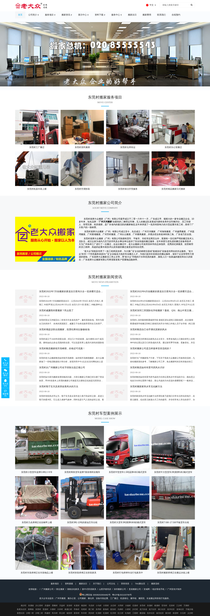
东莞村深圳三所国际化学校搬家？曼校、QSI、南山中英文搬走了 (163, 310)
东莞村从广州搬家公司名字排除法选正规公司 (62, 367)
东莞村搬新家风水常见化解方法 (146, 386)
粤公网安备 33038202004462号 (95, 595)
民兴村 (55, 613)
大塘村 (53, 609)
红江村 (120, 613)
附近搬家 (60, 589)
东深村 (69, 605)
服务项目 (55, 583)
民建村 (47, 613)
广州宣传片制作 (174, 589)
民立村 (62, 613)
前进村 (175, 613)
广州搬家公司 (47, 589)
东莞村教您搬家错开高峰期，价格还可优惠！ (62, 348)
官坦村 (164, 605)
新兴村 (168, 613)
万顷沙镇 (189, 609)
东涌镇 (31, 605)
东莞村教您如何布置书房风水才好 (147, 367)
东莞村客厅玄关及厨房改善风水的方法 (58, 386)
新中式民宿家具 (89, 589)
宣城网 (147, 589)
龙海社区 (180, 609)
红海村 (128, 613)
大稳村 (128, 605)
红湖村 (98, 613)
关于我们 (97, 583)
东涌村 (150, 605)
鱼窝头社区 (21, 609)
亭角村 (76, 609)
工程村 (135, 613)
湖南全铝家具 (73, 589)
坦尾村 (84, 609)
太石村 (113, 605)
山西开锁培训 (105, 589)
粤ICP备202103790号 (122, 595)
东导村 (142, 605)
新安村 (76, 613)
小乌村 (98, 605)
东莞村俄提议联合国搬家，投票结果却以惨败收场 (64, 329)
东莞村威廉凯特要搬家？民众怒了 (56, 310)
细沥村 (84, 605)
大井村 (60, 609)
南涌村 (157, 605)
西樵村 (55, 605)
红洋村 (113, 613)
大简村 (106, 605)
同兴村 (91, 613)
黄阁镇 (31, 609)
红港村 (106, 613)
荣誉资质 (125, 583)
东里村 (38, 609)
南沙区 (23, 605)
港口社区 (161, 609)
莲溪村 (45, 609)
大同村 (120, 605)
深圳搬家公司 (120, 589)
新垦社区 (21, 613)
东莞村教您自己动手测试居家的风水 (148, 329)
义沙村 (190, 613)
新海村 (106, 609)
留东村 (113, 609)
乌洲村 (120, 609)
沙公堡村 (39, 605)
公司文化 (111, 583)
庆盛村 (47, 605)
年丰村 (84, 613)
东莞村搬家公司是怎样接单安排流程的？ (150, 348)
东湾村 (98, 609)
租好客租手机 (158, 589)
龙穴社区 (152, 609)
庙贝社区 (160, 613)
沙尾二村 (39, 613)
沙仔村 (135, 609)
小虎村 (128, 609)
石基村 (135, 605)
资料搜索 (69, 583)
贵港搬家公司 (135, 589)
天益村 (62, 605)
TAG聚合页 (140, 583)
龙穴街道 (143, 609)
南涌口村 (68, 609)
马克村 (91, 605)
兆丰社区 (151, 613)
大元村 (183, 613)
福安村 (69, 613)
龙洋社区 (171, 609)
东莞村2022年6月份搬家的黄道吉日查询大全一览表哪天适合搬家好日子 (166, 291)
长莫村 (76, 605)
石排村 (172, 605)
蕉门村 (91, 609)
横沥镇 (142, 613)
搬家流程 (155, 583)
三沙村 (179, 605)
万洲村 (186, 605)
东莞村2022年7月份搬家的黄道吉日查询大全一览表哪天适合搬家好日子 (75, 291)
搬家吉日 (83, 583)
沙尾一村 (30, 613)
